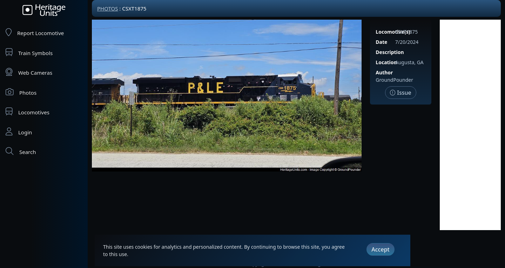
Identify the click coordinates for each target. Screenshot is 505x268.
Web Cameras (29, 72)
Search (21, 151)
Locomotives (27, 112)
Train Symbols (29, 52)
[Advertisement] (470, 125)
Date (381, 42)
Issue (400, 92)
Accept (380, 249)
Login (19, 132)
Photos (21, 92)
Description (390, 52)
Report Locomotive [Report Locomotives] (35, 32)
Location (386, 62)
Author (384, 72)
